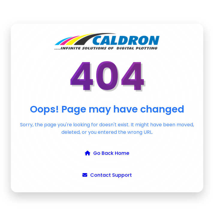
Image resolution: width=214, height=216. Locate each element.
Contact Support (107, 175)
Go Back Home (107, 153)
